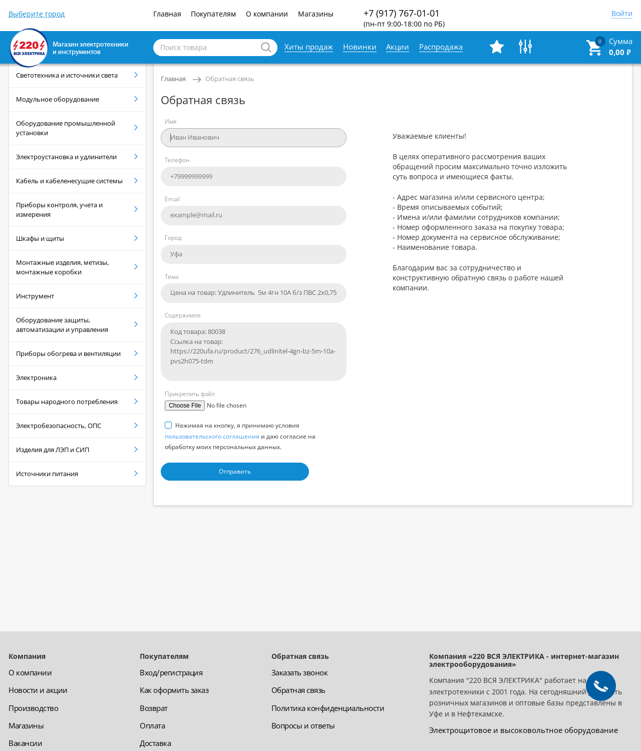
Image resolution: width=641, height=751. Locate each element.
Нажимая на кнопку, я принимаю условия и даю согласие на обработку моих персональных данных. (240, 436)
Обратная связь (229, 78)
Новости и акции (38, 690)
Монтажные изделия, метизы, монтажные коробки (62, 267)
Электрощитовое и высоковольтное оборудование (523, 730)
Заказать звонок (299, 672)
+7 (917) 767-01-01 (404, 18)
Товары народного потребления (67, 401)
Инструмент (35, 295)
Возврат (154, 708)
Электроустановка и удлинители (66, 156)
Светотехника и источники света (67, 75)
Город (173, 237)
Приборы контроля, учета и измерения (59, 209)
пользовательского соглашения (212, 436)
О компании (267, 14)
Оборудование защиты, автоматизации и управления (62, 324)
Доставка (155, 743)
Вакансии (25, 743)
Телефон (177, 160)
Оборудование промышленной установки (65, 128)
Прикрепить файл (190, 394)
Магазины (316, 14)
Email (172, 199)
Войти (621, 14)
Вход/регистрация (171, 672)
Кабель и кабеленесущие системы (69, 180)
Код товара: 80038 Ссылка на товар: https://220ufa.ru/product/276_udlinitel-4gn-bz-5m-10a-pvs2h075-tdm (254, 351)
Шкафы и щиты (40, 238)
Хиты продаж (308, 47)
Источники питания (47, 473)
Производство (33, 708)
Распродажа (441, 47)
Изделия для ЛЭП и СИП (52, 449)
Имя (170, 121)
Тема (171, 276)
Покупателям (213, 14)
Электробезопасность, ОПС (58, 425)
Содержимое (183, 315)
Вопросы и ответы (303, 725)
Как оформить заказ (174, 690)
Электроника (36, 377)
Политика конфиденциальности (328, 708)
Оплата (152, 725)
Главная (167, 14)
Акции (397, 47)
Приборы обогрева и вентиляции (68, 353)
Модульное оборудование (57, 99)
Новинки (360, 47)
